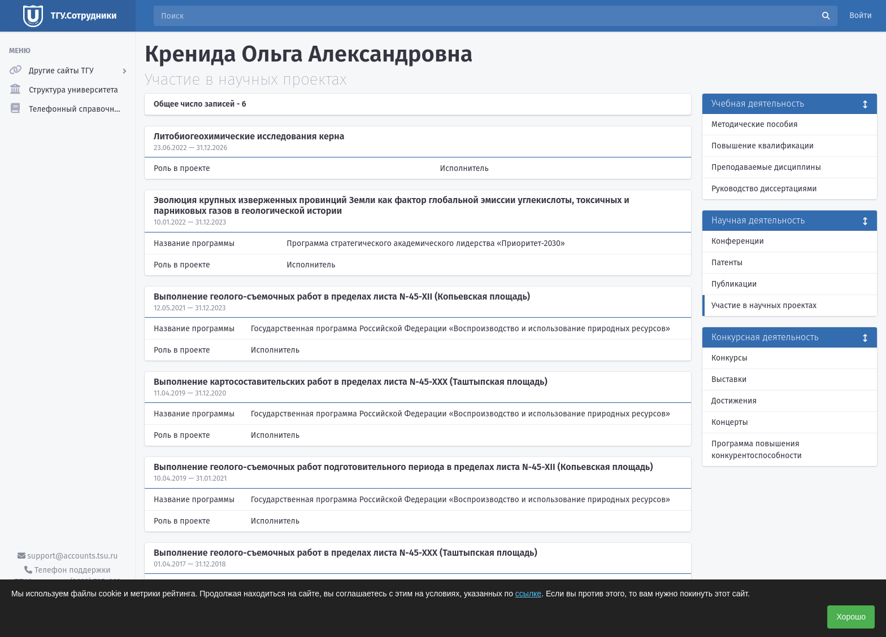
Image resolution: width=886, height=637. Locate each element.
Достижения (734, 401)
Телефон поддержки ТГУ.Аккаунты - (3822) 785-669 (67, 576)
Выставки (728, 379)
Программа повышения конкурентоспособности (756, 449)
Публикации (734, 284)
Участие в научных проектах (763, 305)
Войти (860, 15)
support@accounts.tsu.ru (68, 556)
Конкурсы (729, 358)
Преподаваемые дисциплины (766, 167)
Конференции (737, 241)
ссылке (528, 593)
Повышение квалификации (762, 146)
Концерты (729, 422)
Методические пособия (754, 124)
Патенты (726, 262)
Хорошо (851, 616)
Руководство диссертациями (764, 189)
